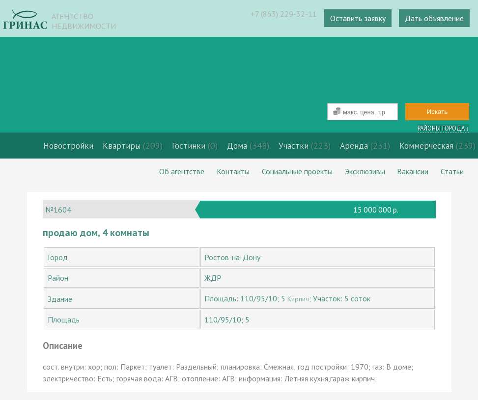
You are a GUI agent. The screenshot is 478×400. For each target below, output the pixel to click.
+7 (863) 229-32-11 (284, 14)
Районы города (443, 128)
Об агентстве (181, 171)
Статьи (452, 171)
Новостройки (68, 145)
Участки (305, 145)
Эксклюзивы (365, 171)
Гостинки (195, 145)
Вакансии (412, 171)
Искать (437, 111)
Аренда (365, 145)
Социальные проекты (297, 171)
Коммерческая (437, 145)
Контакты (233, 171)
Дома (248, 145)
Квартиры (133, 145)
